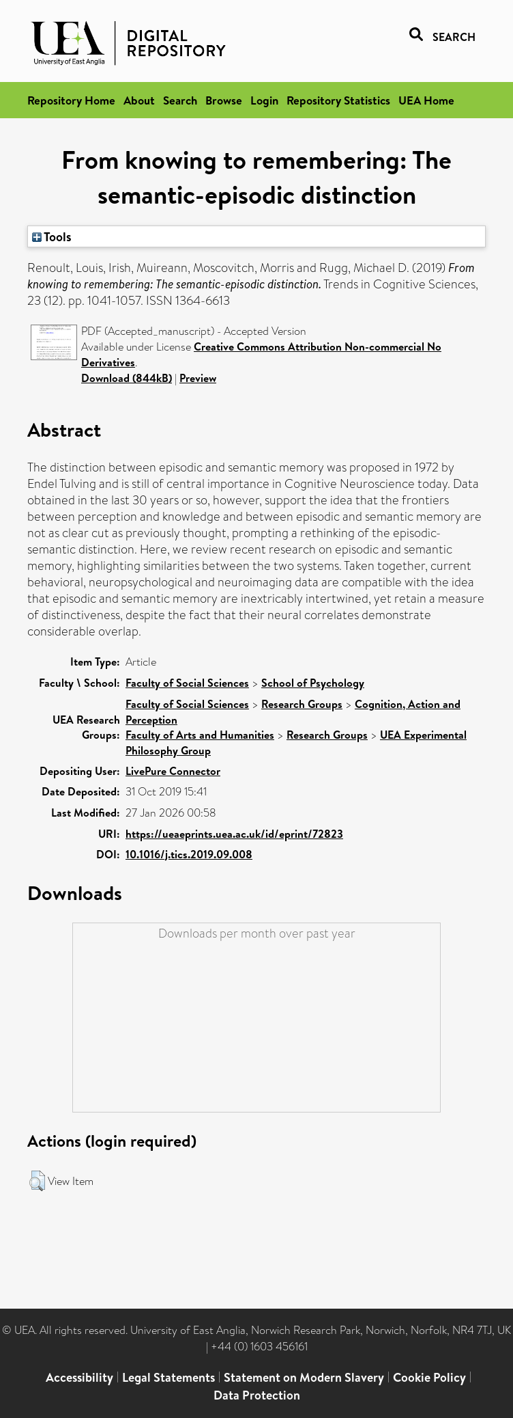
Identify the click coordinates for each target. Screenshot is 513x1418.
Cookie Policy (429, 1377)
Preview (197, 377)
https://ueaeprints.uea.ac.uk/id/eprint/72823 (234, 833)
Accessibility (79, 1377)
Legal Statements (168, 1377)
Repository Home (71, 100)
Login (264, 100)
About (139, 100)
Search (180, 100)
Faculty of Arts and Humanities (200, 734)
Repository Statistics (338, 100)
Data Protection (257, 1395)
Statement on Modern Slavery (304, 1377)
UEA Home (426, 100)
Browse (223, 100)
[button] (37, 1181)
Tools (52, 236)
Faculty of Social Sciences (187, 682)
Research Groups (301, 703)
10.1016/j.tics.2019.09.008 (189, 854)
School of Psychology (312, 682)
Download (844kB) (126, 377)
